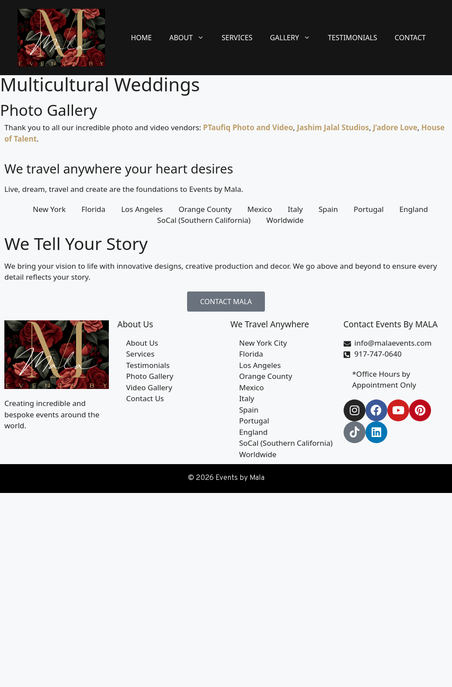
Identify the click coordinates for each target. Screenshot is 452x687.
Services (237, 37)
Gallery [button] (294, 37)
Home (141, 37)
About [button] (191, 37)
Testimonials (352, 37)
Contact (410, 37)
